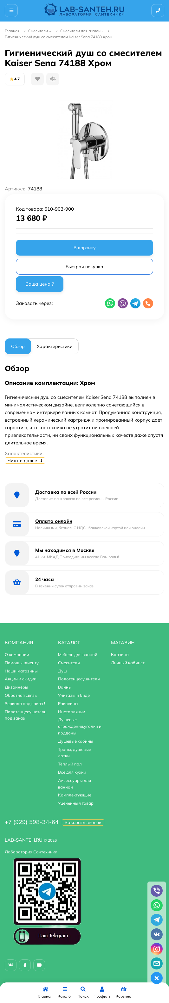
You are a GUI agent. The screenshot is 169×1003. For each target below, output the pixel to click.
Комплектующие (74, 794)
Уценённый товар (76, 803)
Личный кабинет (128, 662)
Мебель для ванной (77, 654)
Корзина (120, 654)
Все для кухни (72, 772)
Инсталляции (71, 711)
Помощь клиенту (22, 662)
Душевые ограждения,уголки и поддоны (79, 726)
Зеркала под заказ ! (25, 703)
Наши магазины (21, 670)
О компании (17, 654)
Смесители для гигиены (81, 30)
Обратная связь (21, 695)
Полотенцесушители (79, 678)
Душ (62, 670)
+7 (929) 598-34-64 (32, 822)
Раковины (68, 703)
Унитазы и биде (74, 695)
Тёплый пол (70, 763)
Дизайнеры (16, 687)
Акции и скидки (20, 678)
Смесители (38, 30)
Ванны (65, 687)
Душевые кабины (75, 741)
